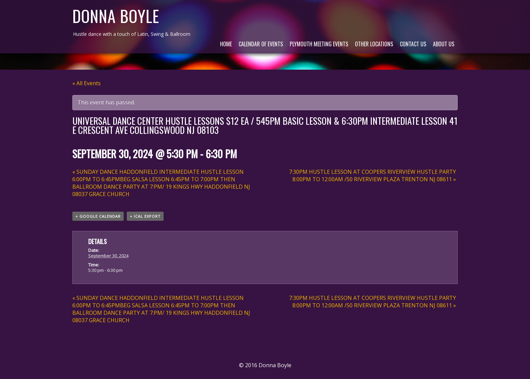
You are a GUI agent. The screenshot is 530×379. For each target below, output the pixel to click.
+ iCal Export (145, 216)
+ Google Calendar (98, 216)
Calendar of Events (261, 44)
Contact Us (413, 44)
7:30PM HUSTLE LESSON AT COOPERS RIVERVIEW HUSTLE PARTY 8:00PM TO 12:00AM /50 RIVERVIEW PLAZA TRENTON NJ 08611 (372, 175)
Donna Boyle (115, 16)
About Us (443, 44)
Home (226, 44)
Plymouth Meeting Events (319, 44)
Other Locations (374, 44)
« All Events (86, 83)
